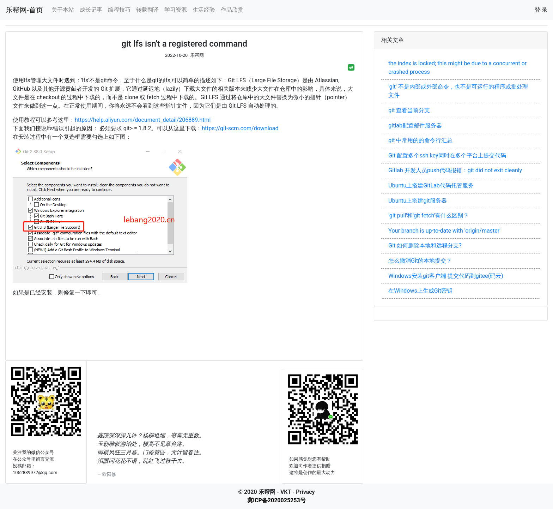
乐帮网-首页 (24, 10)
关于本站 (62, 9)
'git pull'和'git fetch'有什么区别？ (428, 215)
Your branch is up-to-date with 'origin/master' (444, 230)
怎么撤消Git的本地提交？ (420, 260)
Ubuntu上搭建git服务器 (417, 200)
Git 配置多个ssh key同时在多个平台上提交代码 (447, 155)
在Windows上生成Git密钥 (420, 290)
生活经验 (204, 9)
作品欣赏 (232, 9)
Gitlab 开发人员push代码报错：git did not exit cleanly (455, 170)
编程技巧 (119, 9)
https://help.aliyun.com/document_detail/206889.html (143, 119)
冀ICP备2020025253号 (276, 500)
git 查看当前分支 (409, 110)
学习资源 (175, 9)
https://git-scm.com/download (240, 128)
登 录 (541, 9)
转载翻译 (147, 9)
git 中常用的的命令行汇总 (420, 140)
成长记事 (91, 9)
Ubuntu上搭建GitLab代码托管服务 (430, 185)
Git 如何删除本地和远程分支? (425, 245)
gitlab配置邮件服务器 (415, 125)
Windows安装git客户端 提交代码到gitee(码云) (445, 276)
